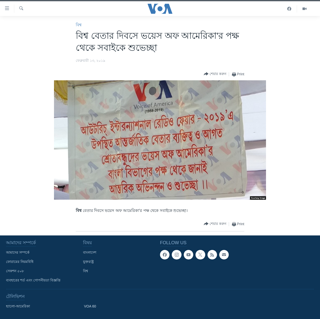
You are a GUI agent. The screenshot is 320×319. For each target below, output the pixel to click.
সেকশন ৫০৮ (15, 271)
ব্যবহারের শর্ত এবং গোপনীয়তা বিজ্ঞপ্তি (33, 280)
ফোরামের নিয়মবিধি (20, 262)
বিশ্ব (79, 25)
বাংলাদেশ (89, 252)
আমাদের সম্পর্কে (18, 252)
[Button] (215, 74)
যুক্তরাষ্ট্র (88, 262)
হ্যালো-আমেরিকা (18, 306)
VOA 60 (90, 306)
